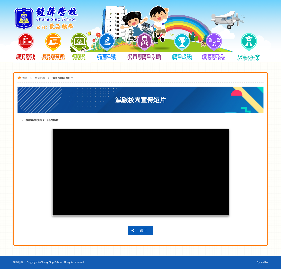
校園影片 (40, 78)
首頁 (25, 78)
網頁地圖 (18, 262)
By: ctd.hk (262, 262)
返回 (143, 230)
